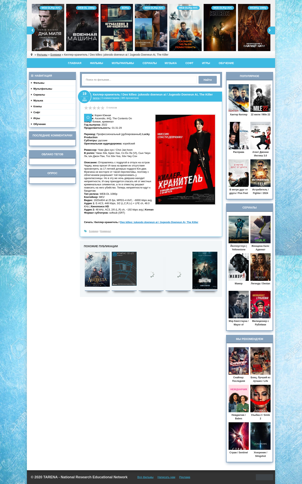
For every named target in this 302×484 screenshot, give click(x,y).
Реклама (184, 477)
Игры (206, 63)
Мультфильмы (123, 63)
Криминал (105, 231)
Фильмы (96, 63)
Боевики (93, 231)
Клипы (36, 106)
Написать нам (166, 477)
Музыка (171, 63)
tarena (96, 98)
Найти (208, 79)
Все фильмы (145, 477)
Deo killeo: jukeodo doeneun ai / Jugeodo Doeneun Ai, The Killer (159, 222)
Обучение (226, 63)
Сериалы (150, 63)
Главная (74, 63)
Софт (189, 63)
